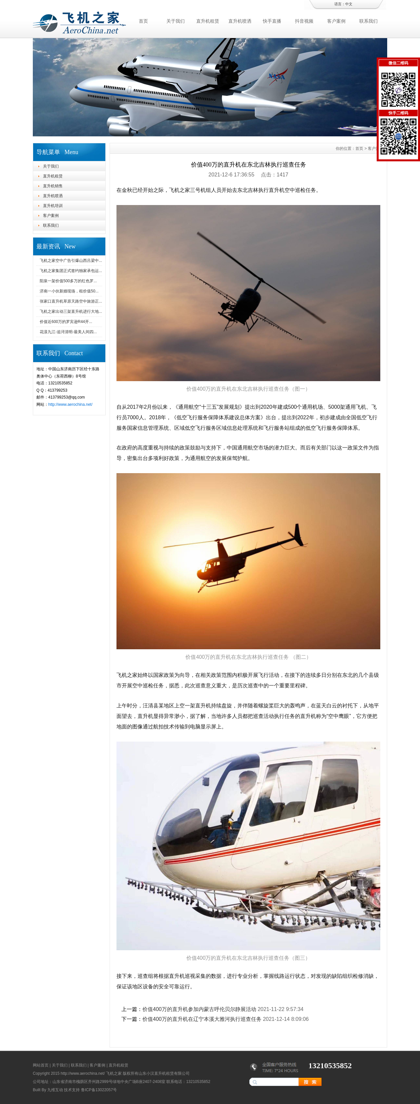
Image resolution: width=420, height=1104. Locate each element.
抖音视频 (304, 21)
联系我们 (368, 21)
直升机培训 (53, 205)
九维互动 (55, 1090)
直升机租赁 (207, 21)
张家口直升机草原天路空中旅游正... (71, 301)
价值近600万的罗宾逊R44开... (66, 321)
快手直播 (272, 21)
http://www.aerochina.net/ (70, 404)
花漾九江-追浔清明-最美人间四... (68, 332)
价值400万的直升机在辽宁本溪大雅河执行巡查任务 (202, 1019)
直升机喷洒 (239, 21)
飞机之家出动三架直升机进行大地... (71, 311)
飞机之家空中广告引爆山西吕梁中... (71, 260)
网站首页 (41, 1065)
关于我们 (175, 21)
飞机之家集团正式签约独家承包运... (71, 270)
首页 (143, 21)
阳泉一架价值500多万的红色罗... (68, 281)
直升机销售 (53, 186)
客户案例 (336, 21)
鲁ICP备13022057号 (99, 1090)
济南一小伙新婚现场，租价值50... (69, 291)
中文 (348, 4)
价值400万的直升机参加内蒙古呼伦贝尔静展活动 (199, 1009)
